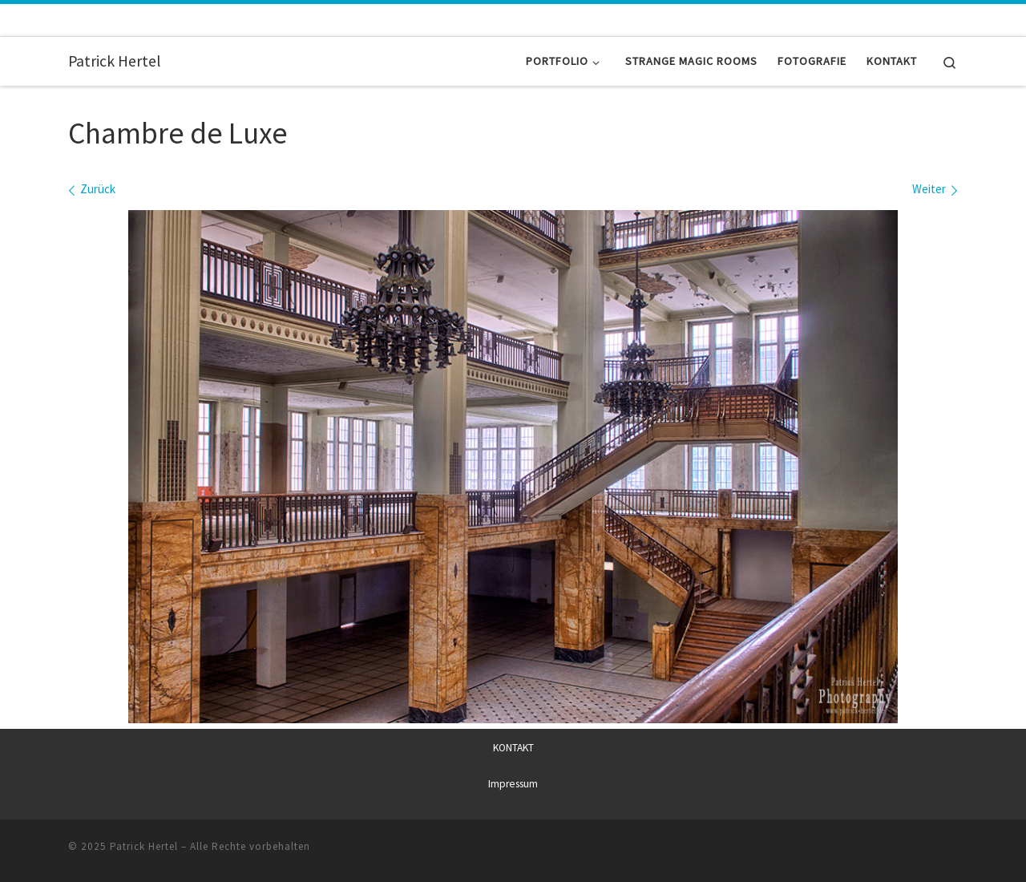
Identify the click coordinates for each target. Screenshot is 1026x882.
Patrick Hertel (144, 846)
